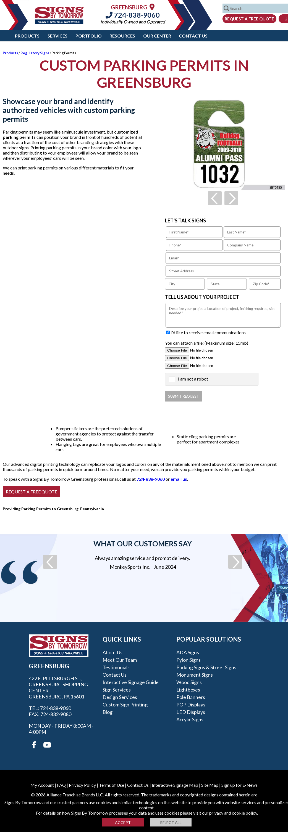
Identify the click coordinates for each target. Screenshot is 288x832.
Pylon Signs (188, 660)
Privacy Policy (82, 785)
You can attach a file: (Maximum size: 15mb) (206, 342)
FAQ (61, 785)
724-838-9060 (133, 15)
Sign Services (117, 690)
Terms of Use (111, 785)
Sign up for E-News (239, 785)
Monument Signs (194, 675)
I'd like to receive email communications (208, 332)
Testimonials (116, 667)
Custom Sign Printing (125, 704)
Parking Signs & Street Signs (206, 667)
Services (57, 35)
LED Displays (190, 712)
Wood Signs (189, 682)
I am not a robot (193, 378)
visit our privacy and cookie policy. (225, 812)
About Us (112, 652)
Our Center (157, 35)
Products (27, 35)
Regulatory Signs (34, 53)
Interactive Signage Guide (131, 682)
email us (179, 479)
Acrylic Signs (189, 719)
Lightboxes (188, 690)
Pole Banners (190, 697)
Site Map (209, 785)
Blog (107, 712)
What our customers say (142, 543)
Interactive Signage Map (175, 785)
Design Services (120, 697)
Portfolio (88, 35)
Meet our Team (120, 660)
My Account (42, 785)
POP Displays (190, 704)
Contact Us (193, 35)
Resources (122, 35)
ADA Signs (187, 652)
